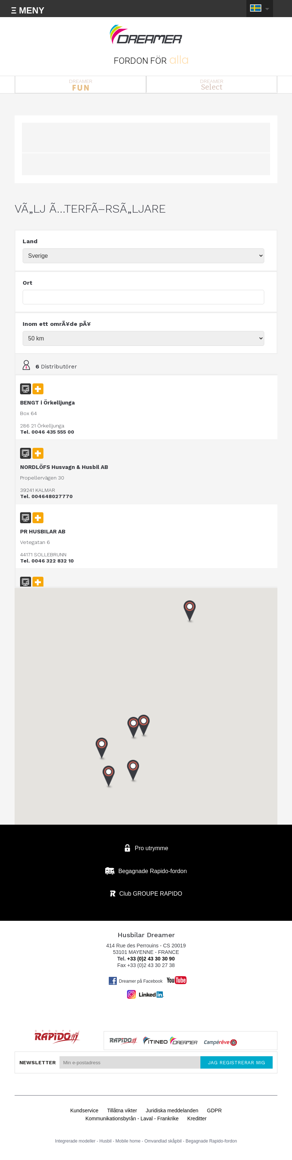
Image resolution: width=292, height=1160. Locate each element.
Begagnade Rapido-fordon (211, 1141)
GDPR (214, 1110)
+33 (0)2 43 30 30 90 (150, 959)
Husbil (105, 1141)
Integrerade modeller (75, 1141)
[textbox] (143, 297)
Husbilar (146, 34)
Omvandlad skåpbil (163, 1141)
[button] (108, 777)
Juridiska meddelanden (172, 1110)
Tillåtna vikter (122, 1110)
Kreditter (197, 1118)
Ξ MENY (27, 10)
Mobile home (128, 1141)
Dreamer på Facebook (135, 980)
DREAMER (80, 84)
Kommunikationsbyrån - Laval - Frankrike (131, 1118)
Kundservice (84, 1110)
